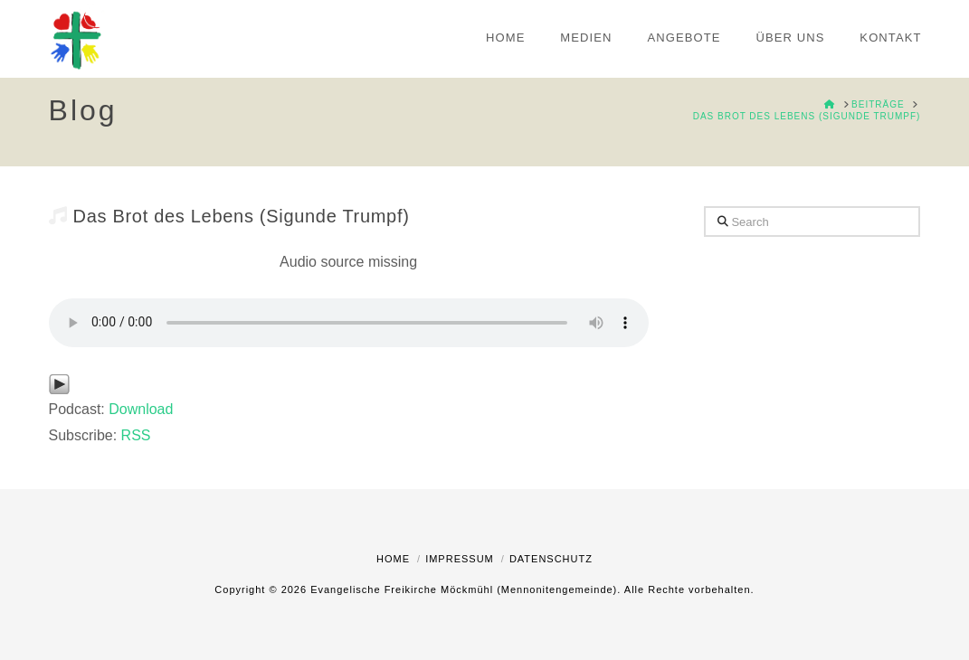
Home (393, 558)
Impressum (459, 558)
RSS (136, 435)
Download (141, 409)
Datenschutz (551, 558)
